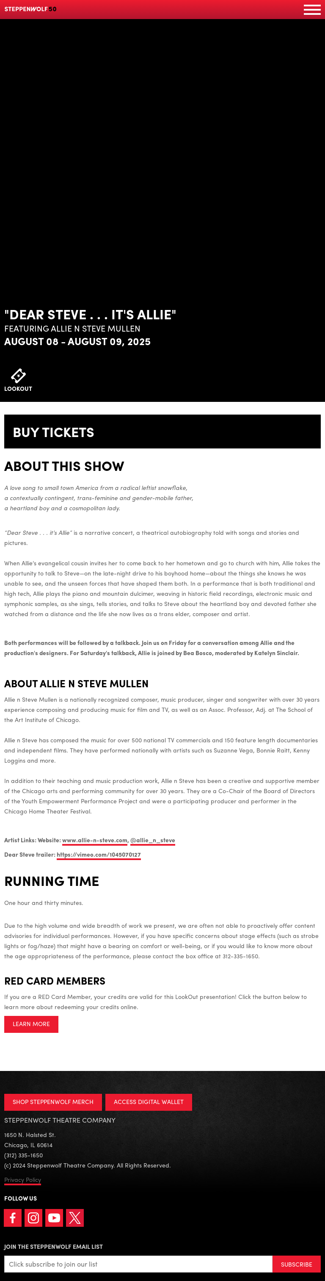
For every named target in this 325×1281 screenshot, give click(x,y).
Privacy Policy (22, 1179)
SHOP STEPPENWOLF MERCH (53, 1101)
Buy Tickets (53, 431)
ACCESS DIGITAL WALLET (149, 1101)
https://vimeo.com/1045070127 (99, 854)
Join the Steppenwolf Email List (53, 1246)
